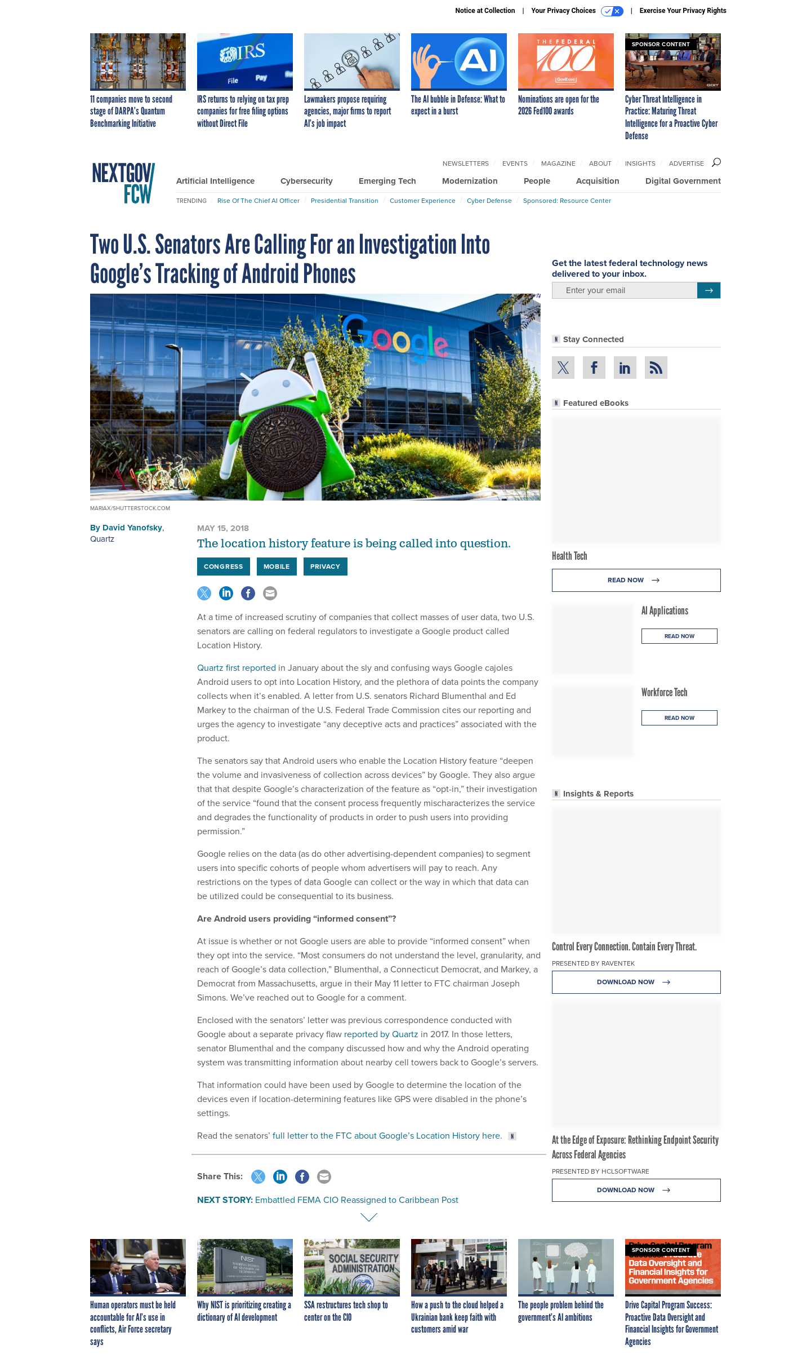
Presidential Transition (344, 201)
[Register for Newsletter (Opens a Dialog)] (708, 290)
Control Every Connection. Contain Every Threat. (624, 946)
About (600, 163)
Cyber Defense (489, 201)
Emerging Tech (387, 181)
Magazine (558, 163)
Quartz (102, 539)
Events (515, 163)
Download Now (636, 982)
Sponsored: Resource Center (567, 201)
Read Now (637, 580)
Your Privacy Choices (577, 11)
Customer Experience (423, 201)
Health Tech (569, 556)
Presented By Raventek (593, 963)
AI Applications (664, 610)
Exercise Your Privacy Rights (683, 11)
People (537, 181)
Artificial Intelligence (215, 181)
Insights (640, 163)
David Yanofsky (132, 527)
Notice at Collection (485, 11)
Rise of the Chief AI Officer (258, 201)
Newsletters (466, 163)
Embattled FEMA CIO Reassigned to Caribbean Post (356, 1199)
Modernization (470, 181)
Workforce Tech (664, 692)
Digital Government (683, 181)
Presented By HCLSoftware (600, 1171)
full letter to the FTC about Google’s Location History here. (387, 1135)
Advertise (686, 163)
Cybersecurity (306, 181)
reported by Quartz (381, 1034)
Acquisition (598, 181)
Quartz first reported (236, 667)
